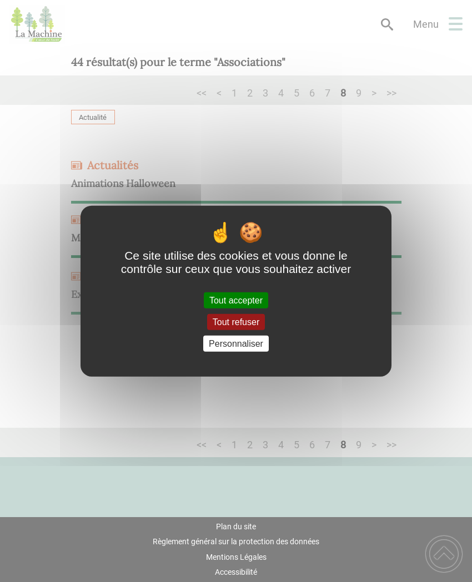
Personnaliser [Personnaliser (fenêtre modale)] (236, 343)
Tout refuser (236, 321)
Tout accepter (236, 300)
